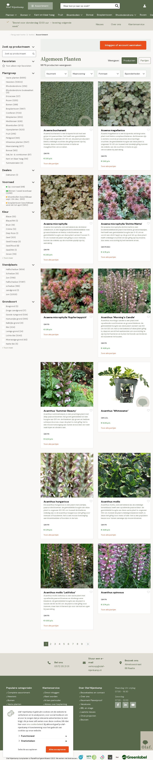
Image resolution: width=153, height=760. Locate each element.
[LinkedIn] (125, 705)
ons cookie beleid (35, 724)
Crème (11, 229)
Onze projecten (88, 715)
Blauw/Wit (12, 221)
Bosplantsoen (104, 14)
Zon (11, 278)
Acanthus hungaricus (56, 501)
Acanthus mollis (110, 501)
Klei (10, 327)
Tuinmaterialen (14, 163)
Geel (11, 237)
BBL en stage (87, 708)
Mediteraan (14, 121)
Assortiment (41, 5)
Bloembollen (73, 15)
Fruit (60, 14)
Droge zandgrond (16, 310)
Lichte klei (14, 335)
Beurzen (84, 719)
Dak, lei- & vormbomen (18, 154)
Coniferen (14, 113)
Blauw (11, 216)
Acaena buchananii (55, 130)
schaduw (13, 286)
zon (11, 294)
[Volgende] (88, 644)
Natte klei (12, 344)
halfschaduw (15, 282)
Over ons (116, 24)
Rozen (143, 14)
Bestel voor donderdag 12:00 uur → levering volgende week (41, 24)
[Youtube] (133, 705)
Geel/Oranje (13, 241)
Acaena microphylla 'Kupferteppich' (65, 317)
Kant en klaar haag (44, 14)
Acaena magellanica (113, 130)
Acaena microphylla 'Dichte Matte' (121, 223)
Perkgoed (13, 138)
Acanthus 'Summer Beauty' (60, 410)
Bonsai (89, 14)
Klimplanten (14, 117)
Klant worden (51, 696)
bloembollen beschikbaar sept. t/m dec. (19, 198)
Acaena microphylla (55, 223)
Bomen (24, 15)
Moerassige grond (16, 340)
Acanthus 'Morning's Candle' (118, 317)
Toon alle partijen (51, 163)
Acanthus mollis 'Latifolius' (60, 592)
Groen (11, 254)
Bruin (10, 225)
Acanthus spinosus (112, 592)
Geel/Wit (11, 250)
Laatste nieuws (88, 712)
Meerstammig (15, 146)
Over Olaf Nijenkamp (90, 687)
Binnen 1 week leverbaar (19, 192)
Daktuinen (12, 175)
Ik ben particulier (53, 700)
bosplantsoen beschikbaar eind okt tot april (19, 204)
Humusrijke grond (17, 319)
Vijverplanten (15, 129)
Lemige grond (14, 331)
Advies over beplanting (56, 704)
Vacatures (86, 704)
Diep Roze (12, 233)
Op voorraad (15, 187)
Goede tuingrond (17, 315)
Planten (10, 15)
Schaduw (12, 273)
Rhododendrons (124, 15)
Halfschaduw (15, 269)
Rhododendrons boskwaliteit (19, 91)
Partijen (145, 60)
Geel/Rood (12, 246)
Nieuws (100, 24)
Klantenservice (136, 24)
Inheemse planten (17, 142)
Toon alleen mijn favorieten (18, 66)
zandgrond (12, 290)
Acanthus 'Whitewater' (114, 410)
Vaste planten (16, 78)
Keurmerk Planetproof (91, 700)
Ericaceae (13, 96)
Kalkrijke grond (14, 323)
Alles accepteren (57, 749)
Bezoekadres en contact (93, 692)
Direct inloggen (52, 692)
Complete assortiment (19, 692)
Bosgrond (12, 306)
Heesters (14, 82)
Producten (129, 60)
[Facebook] (118, 705)
